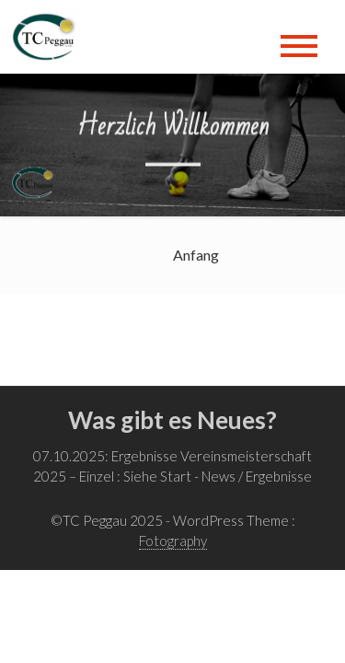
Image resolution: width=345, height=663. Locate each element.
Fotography (173, 540)
